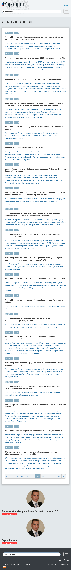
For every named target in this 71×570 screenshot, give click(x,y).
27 (22, 476)
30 (38, 476)
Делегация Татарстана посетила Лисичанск (24, 148)
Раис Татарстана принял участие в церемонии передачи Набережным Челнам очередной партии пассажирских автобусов (35, 193)
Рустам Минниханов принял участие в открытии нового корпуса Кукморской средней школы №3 (32, 387)
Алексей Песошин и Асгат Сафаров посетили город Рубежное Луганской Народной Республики (35, 170)
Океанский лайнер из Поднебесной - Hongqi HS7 (30, 511)
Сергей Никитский (9, 514)
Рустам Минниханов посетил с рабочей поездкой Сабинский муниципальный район (31, 338)
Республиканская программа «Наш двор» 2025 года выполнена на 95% (35, 58)
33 (54, 476)
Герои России (9, 540)
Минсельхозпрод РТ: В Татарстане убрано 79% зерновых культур (33, 79)
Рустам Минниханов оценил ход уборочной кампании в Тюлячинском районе (34, 301)
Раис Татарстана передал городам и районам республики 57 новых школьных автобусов (34, 364)
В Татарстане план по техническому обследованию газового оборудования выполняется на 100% (31, 453)
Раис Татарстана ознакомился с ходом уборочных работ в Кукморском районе (35, 405)
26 (17, 476)
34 (59, 476)
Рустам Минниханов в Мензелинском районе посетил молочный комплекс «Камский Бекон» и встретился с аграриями (32, 214)
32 (48, 476)
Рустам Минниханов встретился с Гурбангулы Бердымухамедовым (33, 431)
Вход (66, 5)
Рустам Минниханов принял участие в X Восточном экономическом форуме (34, 128)
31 (43, 476)
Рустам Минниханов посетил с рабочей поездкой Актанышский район (35, 279)
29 (33, 476)
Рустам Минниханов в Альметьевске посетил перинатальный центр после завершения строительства (34, 38)
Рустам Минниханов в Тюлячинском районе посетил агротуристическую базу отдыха (27, 319)
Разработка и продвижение (58, 564)
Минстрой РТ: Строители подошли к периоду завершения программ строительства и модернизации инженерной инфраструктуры (34, 104)
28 (27, 476)
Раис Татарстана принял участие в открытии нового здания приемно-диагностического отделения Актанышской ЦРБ (35, 259)
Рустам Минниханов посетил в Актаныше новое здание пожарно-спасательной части (33, 235)
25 (11, 476)
